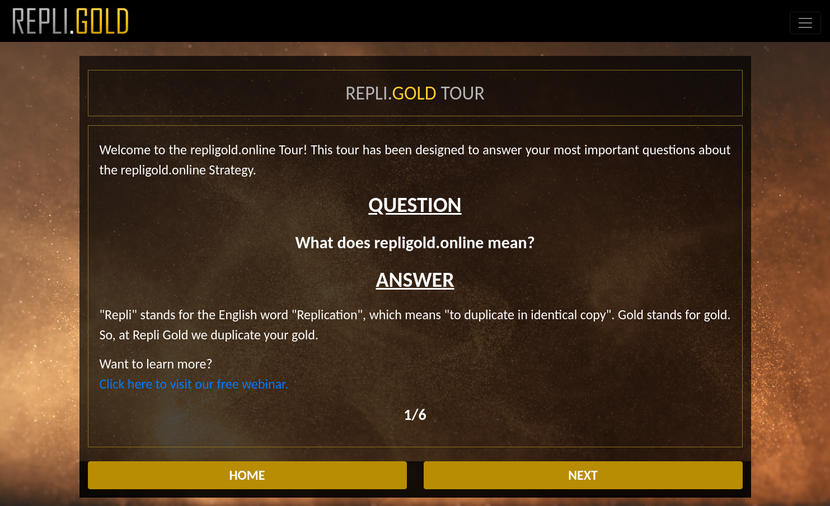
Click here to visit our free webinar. (194, 384)
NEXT (583, 475)
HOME (247, 475)
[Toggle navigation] (805, 23)
